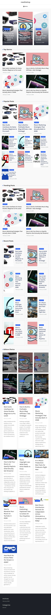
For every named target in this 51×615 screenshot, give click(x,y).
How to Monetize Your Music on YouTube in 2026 (12, 157)
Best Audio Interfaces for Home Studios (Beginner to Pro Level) (9, 36)
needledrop (25, 2)
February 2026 (6, 601)
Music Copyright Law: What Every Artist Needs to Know (28, 142)
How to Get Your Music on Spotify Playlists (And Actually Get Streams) (43, 281)
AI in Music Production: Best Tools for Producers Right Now (44, 142)
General (7, 29)
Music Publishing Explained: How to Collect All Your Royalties (29, 157)
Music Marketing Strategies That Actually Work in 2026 (41, 36)
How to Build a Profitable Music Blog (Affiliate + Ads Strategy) (25, 36)
